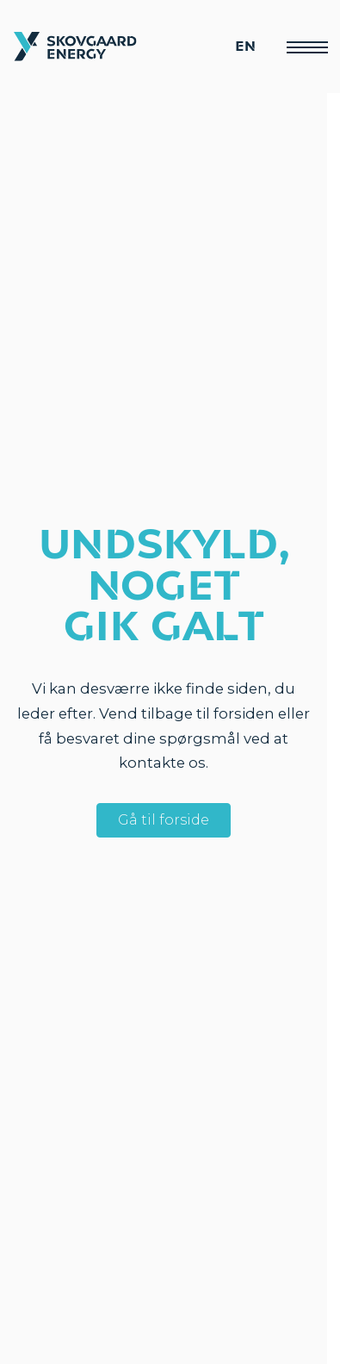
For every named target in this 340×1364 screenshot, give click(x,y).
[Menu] (306, 46)
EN (245, 47)
